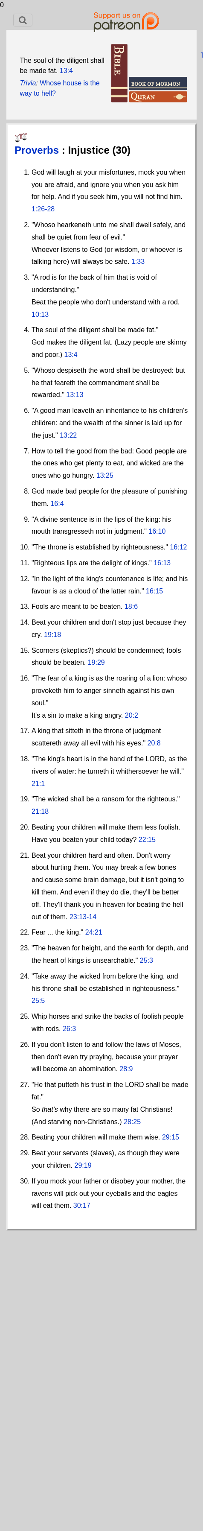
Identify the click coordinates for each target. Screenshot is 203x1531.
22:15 (147, 839)
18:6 (131, 606)
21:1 (38, 783)
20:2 (131, 715)
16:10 (156, 531)
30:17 (81, 1205)
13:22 (68, 435)
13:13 (74, 394)
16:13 (162, 563)
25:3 (146, 960)
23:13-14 (83, 916)
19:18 (52, 634)
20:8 (154, 743)
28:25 (132, 1121)
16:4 (57, 503)
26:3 (69, 1028)
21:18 (40, 811)
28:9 (126, 1068)
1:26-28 (43, 209)
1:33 (138, 261)
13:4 (66, 70)
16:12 (178, 547)
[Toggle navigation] (22, 20)
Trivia (28, 83)
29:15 (170, 1137)
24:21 (93, 932)
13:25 (104, 475)
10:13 (40, 314)
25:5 (38, 1000)
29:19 (83, 1165)
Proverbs (38, 150)
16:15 (154, 591)
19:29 (96, 662)
